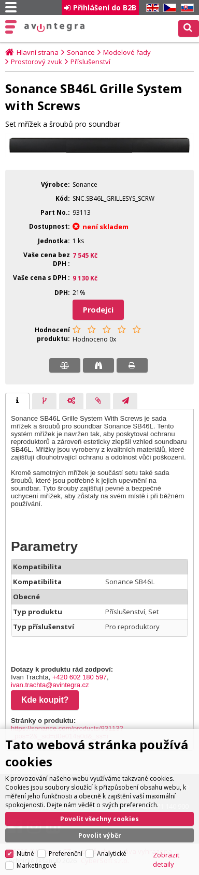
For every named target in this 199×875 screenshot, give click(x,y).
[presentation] (17, 401)
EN (151, 8)
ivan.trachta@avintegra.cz (50, 685)
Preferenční (65, 853)
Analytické (111, 853)
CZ (168, 8)
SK (185, 8)
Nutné (25, 853)
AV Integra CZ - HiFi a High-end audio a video (55, 27)
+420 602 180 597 (79, 677)
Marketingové (36, 865)
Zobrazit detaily (166, 859)
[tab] (17, 401)
